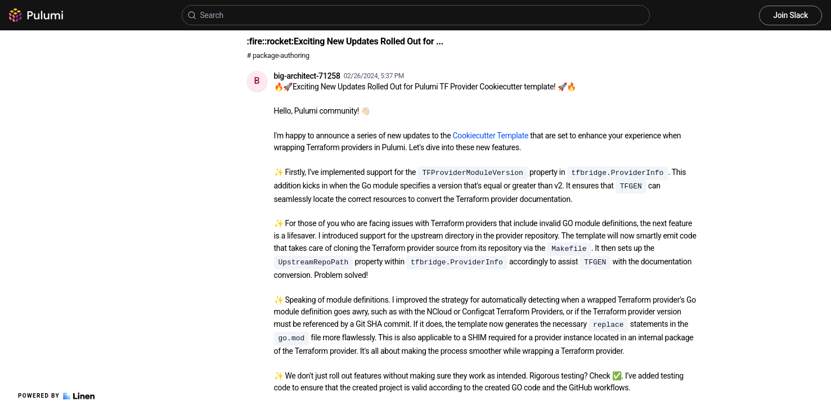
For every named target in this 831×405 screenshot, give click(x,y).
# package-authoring (278, 55)
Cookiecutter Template (491, 135)
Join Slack (790, 15)
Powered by (56, 396)
